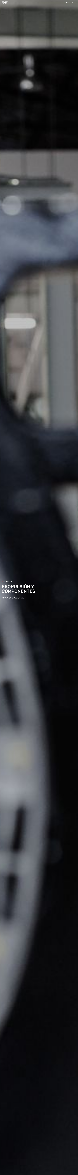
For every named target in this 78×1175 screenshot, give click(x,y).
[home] (5, 2)
